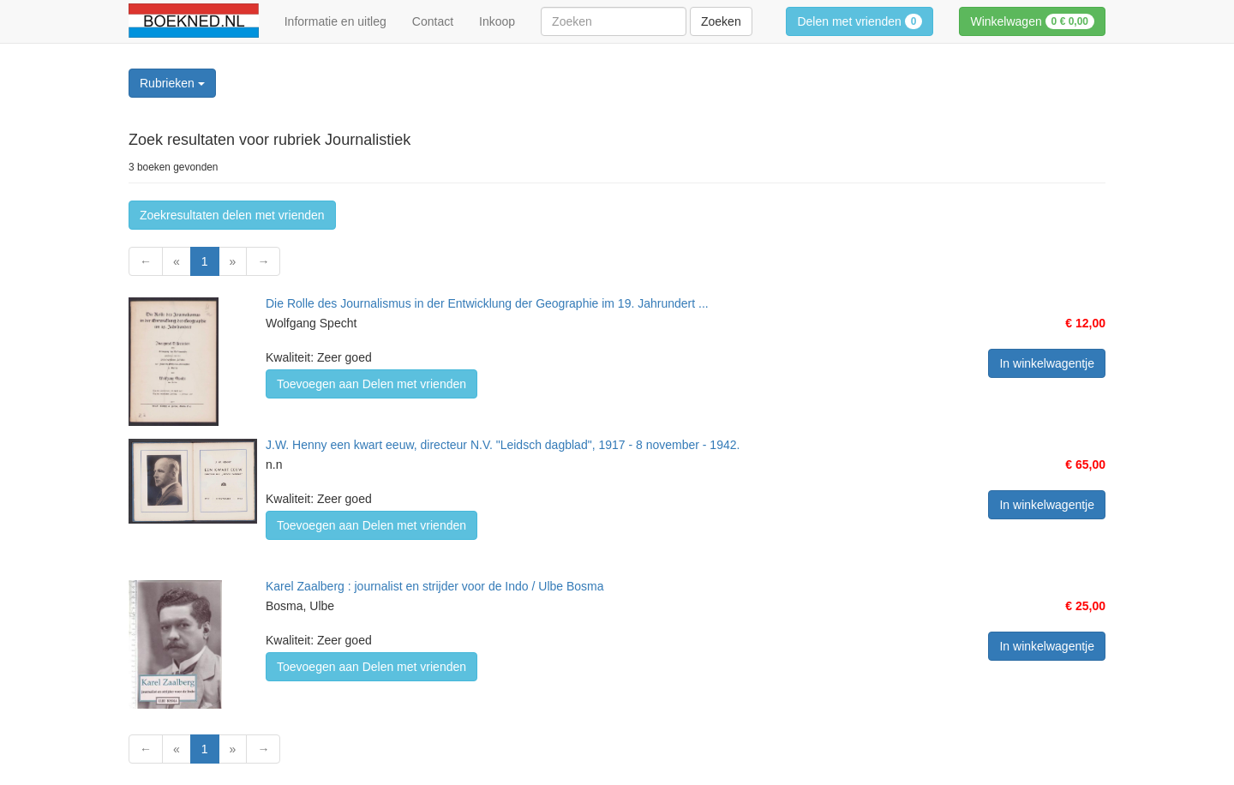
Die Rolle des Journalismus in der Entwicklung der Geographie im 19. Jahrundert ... (487, 303)
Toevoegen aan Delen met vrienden (371, 384)
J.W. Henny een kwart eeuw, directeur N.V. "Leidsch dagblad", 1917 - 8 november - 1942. (503, 445)
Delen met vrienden (859, 21)
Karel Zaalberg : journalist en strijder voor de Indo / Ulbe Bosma (435, 586)
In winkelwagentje (1046, 363)
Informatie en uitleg (335, 21)
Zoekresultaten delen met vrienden (232, 215)
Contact (432, 21)
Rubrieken (172, 83)
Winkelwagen (1032, 21)
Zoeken (721, 21)
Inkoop (497, 21)
